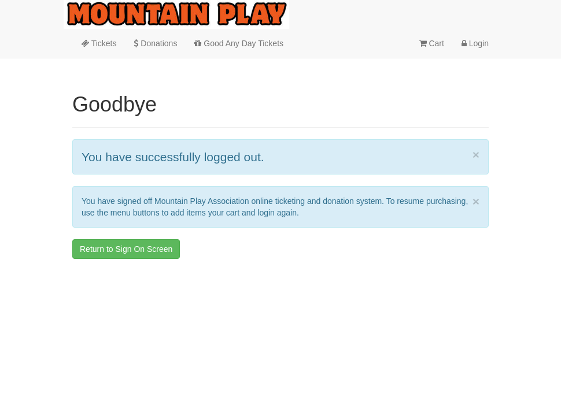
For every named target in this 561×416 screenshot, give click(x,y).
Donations (155, 43)
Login (475, 43)
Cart (431, 43)
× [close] (476, 154)
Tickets (98, 43)
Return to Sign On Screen (126, 249)
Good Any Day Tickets (238, 43)
